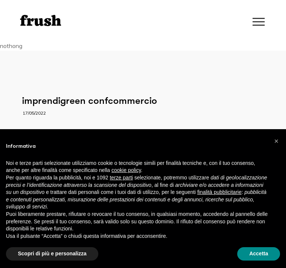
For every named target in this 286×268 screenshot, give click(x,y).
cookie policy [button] (126, 170)
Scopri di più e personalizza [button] (52, 253)
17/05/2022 (34, 113)
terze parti (121, 178)
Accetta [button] (258, 253)
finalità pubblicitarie (219, 192)
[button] (276, 141)
